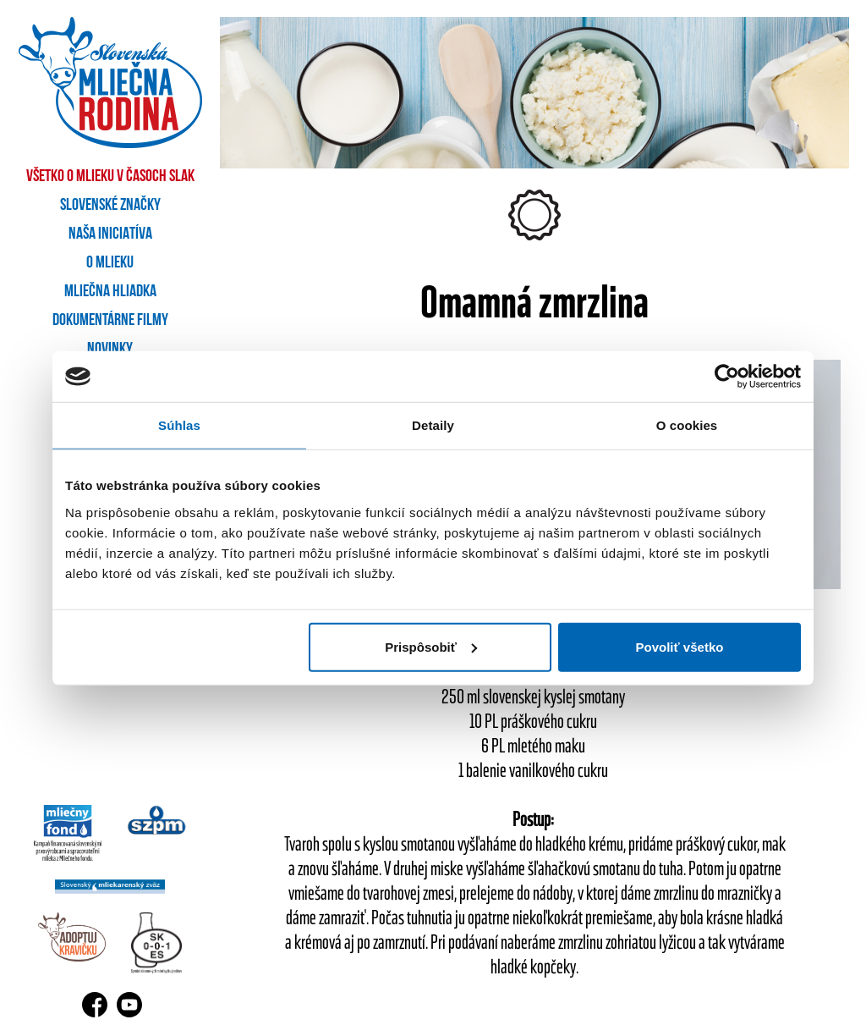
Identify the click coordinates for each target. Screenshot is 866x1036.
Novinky (110, 349)
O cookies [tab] (687, 425)
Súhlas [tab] (179, 425)
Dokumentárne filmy (110, 320)
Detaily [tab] (433, 425)
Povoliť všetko (680, 646)
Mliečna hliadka (110, 292)
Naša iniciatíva (110, 234)
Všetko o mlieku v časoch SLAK (110, 176)
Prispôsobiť (431, 646)
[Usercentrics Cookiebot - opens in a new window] (727, 376)
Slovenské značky (110, 205)
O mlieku (110, 263)
